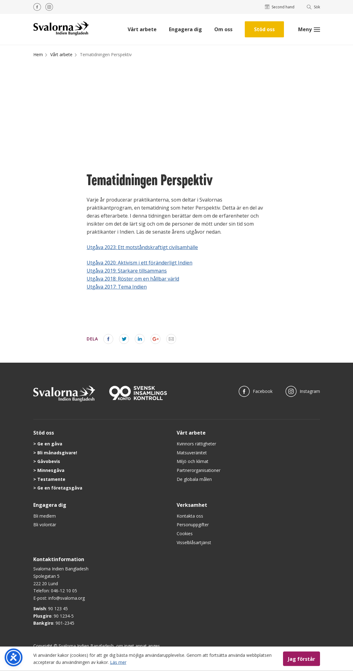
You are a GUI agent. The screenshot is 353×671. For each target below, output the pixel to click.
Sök (313, 7)
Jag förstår (301, 658)
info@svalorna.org (66, 598)
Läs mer (118, 662)
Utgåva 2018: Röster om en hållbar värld (133, 278)
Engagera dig (185, 29)
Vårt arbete (142, 29)
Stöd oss (264, 29)
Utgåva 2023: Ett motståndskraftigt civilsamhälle (142, 247)
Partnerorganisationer (198, 470)
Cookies (185, 533)
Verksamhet (192, 505)
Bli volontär (44, 524)
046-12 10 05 (64, 591)
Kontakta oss (190, 516)
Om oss (223, 29)
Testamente (51, 479)
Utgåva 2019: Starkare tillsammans (127, 270)
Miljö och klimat (192, 461)
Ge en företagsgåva (59, 488)
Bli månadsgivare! (57, 453)
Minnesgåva (50, 470)
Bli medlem (44, 516)
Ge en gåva (49, 444)
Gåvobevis (48, 461)
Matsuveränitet (192, 453)
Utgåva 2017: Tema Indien (117, 286)
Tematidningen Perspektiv (106, 54)
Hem (38, 54)
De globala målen (194, 479)
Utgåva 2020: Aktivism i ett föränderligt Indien (139, 262)
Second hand (280, 7)
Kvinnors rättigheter (196, 444)
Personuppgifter (193, 524)
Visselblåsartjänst (194, 542)
